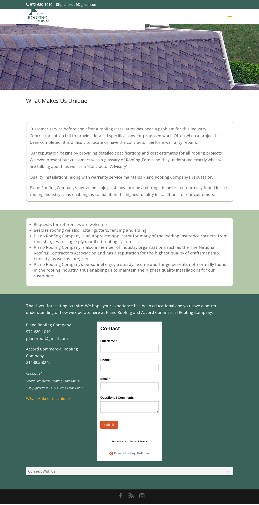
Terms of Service (139, 441)
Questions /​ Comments (117, 397)
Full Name (114, 341)
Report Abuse (118, 441)
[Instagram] (141, 496)
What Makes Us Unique (48, 398)
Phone (112, 360)
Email (111, 379)
